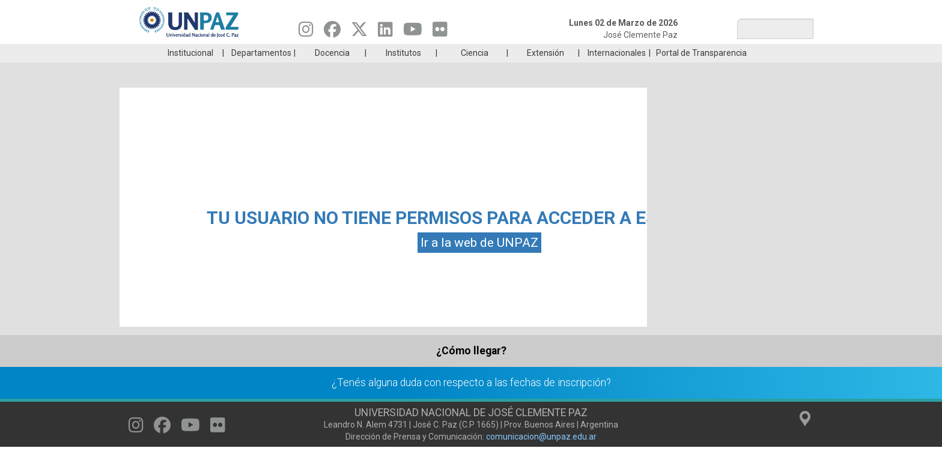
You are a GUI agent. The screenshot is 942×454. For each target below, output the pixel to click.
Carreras (185, 53)
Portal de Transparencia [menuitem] (701, 71)
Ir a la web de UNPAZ (479, 260)
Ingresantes (413, 53)
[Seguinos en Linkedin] (385, 32)
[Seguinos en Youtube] (412, 32)
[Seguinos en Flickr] (440, 32)
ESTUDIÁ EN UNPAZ (299, 53)
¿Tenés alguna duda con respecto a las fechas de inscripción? (471, 401)
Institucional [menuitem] (190, 71)
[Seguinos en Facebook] (332, 32)
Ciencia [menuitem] (474, 71)
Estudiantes (528, 53)
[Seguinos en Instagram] (306, 32)
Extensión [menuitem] (545, 71)
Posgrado (756, 53)
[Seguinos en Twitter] (359, 32)
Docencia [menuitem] (332, 71)
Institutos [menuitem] (403, 71)
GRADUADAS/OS (642, 53)
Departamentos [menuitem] (261, 71)
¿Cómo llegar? (471, 369)
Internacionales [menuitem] (617, 71)
